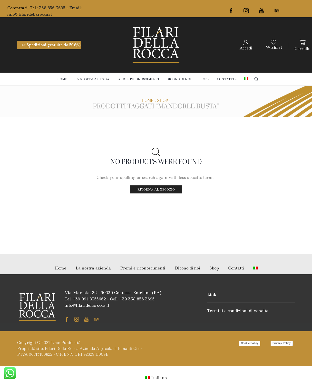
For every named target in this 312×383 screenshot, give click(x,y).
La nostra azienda (91, 79)
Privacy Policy (282, 343)
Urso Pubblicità (65, 342)
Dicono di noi (178, 79)
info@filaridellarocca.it (29, 14)
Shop (204, 79)
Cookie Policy (249, 343)
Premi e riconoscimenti (138, 79)
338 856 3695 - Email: (60, 7)
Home (62, 79)
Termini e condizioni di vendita (238, 310)
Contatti (227, 79)
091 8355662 (93, 299)
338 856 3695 (141, 299)
